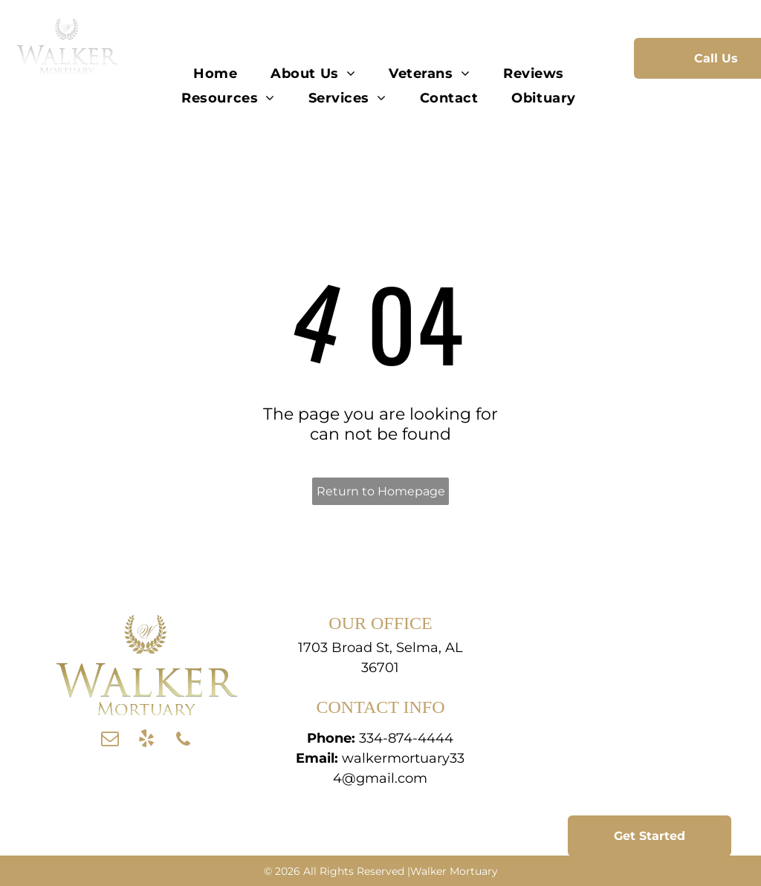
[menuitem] (217, 73)
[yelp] (146, 741)
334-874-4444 (406, 738)
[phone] (182, 741)
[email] (110, 741)
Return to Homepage (381, 491)
